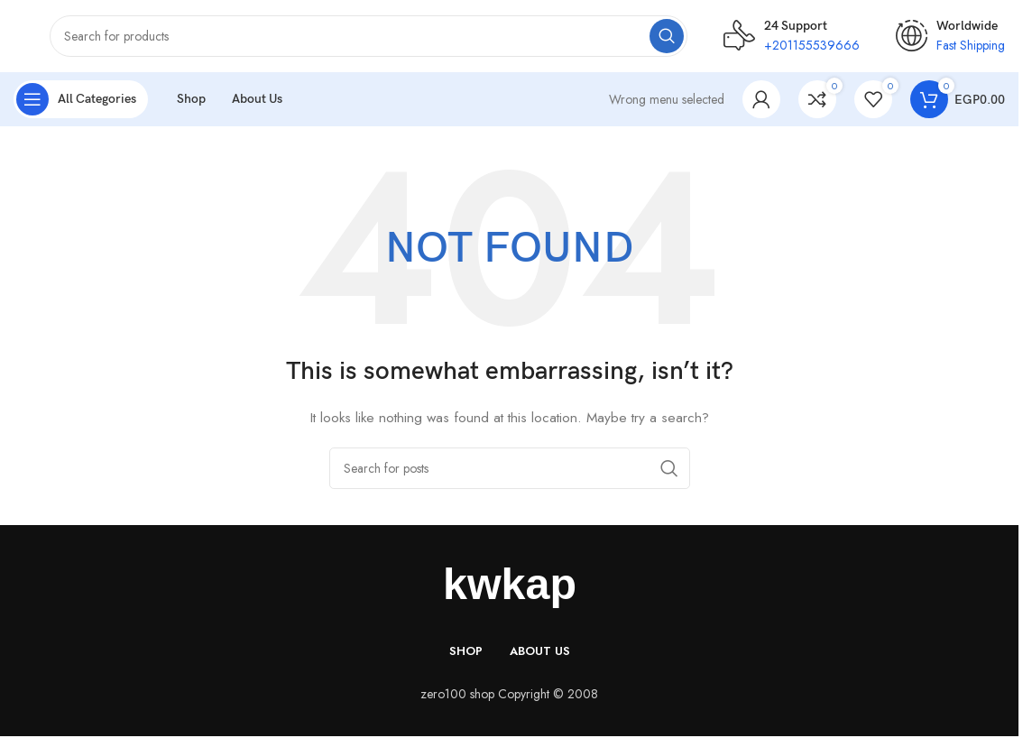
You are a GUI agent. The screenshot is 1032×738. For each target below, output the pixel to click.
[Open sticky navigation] (81, 99)
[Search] (368, 36)
